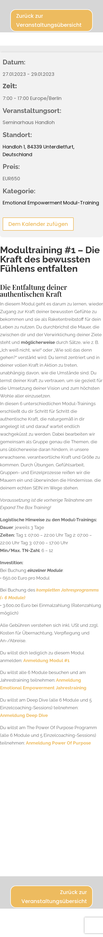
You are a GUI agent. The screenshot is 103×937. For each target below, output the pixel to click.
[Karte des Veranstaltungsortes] (51, 806)
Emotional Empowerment (32, 202)
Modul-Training (81, 202)
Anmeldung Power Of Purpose (58, 743)
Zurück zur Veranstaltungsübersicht (49, 20)
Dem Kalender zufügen (38, 224)
